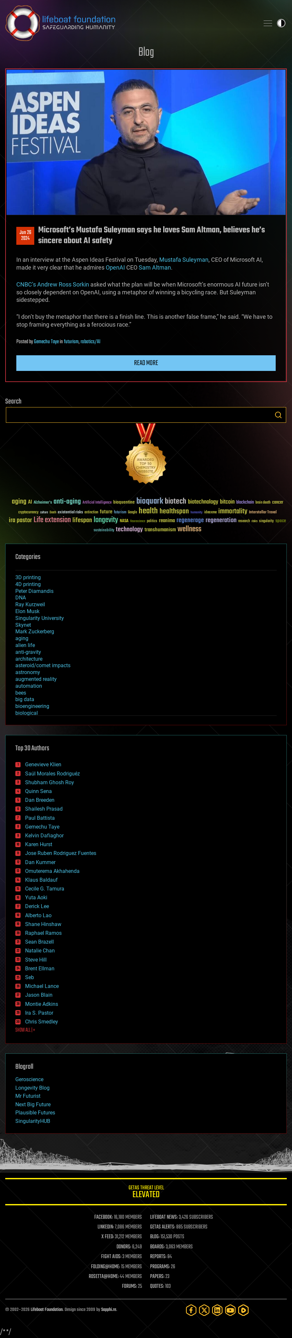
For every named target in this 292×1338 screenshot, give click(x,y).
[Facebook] (191, 1310)
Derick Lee (37, 906)
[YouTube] (230, 1310)
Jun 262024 (25, 236)
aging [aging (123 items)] (19, 502)
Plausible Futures (35, 1113)
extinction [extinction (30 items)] (91, 512)
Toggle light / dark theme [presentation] (281, 23)
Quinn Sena (38, 791)
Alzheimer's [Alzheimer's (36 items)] (43, 502)
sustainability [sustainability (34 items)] (104, 530)
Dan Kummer (40, 862)
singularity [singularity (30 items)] (266, 521)
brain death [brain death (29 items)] (262, 503)
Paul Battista (40, 818)
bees (20, 693)
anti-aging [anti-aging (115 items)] (67, 502)
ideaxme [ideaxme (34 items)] (210, 512)
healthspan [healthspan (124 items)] (174, 511)
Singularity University (39, 618)
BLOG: (155, 1237)
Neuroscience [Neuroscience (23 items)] (137, 521)
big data (24, 699)
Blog (146, 52)
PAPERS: (157, 1276)
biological (26, 713)
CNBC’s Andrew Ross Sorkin (52, 284)
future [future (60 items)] (106, 512)
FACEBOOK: (103, 1217)
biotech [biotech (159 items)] (175, 501)
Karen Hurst (38, 844)
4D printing (28, 584)
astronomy (27, 672)
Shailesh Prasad (44, 809)
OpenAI (115, 267)
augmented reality (36, 679)
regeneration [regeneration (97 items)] (221, 520)
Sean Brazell (39, 942)
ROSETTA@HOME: (104, 1276)
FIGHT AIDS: (111, 1257)
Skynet (23, 625)
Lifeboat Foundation (47, 1310)
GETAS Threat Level (146, 1193)
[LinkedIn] (217, 1310)
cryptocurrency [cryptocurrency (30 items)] (28, 512)
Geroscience (29, 1079)
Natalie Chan (40, 951)
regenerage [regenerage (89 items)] (190, 520)
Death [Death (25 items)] (53, 512)
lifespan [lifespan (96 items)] (82, 520)
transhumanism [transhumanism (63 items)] (160, 530)
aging (21, 638)
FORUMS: (129, 1286)
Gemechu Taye (46, 342)
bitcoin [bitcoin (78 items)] (227, 502)
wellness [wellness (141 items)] (189, 529)
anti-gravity (28, 652)
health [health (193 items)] (148, 511)
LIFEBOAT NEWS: (164, 1217)
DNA (20, 598)
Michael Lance (42, 986)
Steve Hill (36, 960)
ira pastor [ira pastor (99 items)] (20, 520)
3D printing (28, 577)
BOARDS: (157, 1247)
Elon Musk (27, 611)
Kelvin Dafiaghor (44, 835)
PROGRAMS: (160, 1267)
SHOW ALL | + (25, 1030)
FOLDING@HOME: (105, 1267)
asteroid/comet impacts (42, 665)
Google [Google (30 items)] (132, 512)
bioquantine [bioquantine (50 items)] (124, 502)
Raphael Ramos (43, 933)
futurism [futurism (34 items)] (120, 512)
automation (28, 686)
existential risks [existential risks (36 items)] (70, 512)
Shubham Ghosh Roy (49, 782)
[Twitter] (204, 1310)
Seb (29, 977)
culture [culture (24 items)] (44, 512)
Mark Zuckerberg (34, 631)
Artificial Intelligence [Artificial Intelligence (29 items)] (97, 503)
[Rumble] (243, 1310)
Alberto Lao (38, 915)
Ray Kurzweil (30, 604)
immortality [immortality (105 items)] (232, 511)
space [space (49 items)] (280, 520)
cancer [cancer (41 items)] (277, 502)
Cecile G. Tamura (44, 889)
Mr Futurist (27, 1096)
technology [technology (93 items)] (129, 530)
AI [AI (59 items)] (30, 502)
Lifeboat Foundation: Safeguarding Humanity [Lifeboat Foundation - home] (129, 23)
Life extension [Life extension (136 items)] (52, 520)
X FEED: (107, 1237)
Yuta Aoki (36, 897)
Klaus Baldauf (41, 880)
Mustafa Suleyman (183, 259)
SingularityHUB (32, 1121)
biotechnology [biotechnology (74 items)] (203, 502)
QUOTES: (157, 1286)
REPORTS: (158, 1257)
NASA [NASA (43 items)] (124, 521)
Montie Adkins (41, 1004)
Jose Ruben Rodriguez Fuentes (60, 853)
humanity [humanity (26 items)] (197, 513)
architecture (28, 659)
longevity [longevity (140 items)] (106, 520)
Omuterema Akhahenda (52, 871)
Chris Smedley (41, 1022)
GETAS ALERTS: (162, 1227)
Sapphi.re (108, 1310)
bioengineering (32, 706)
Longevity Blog (32, 1088)
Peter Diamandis (34, 591)
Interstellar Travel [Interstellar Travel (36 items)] (263, 512)
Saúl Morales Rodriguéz (52, 774)
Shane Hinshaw (43, 924)
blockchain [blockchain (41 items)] (245, 502)
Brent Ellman (39, 968)
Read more (146, 363)
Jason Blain (39, 995)
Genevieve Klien (43, 764)
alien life (25, 645)
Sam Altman (155, 267)
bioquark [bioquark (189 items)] (149, 501)
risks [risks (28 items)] (254, 521)
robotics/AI (90, 342)
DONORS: (123, 1247)
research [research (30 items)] (244, 521)
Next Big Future (33, 1104)
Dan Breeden (39, 800)
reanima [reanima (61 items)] (167, 521)
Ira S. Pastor (39, 1013)
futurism (71, 342)
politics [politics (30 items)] (152, 521)
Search (278, 415)
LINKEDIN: (106, 1227)
